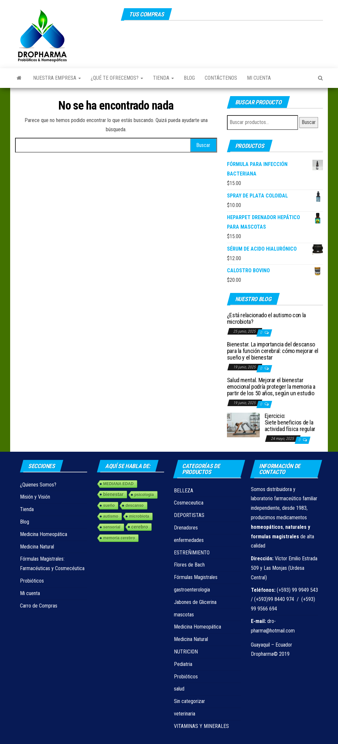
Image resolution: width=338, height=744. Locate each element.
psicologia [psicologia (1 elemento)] (144, 494)
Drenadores (186, 528)
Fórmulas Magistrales (195, 577)
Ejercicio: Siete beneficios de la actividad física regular (290, 422)
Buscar (309, 122)
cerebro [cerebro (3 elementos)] (139, 526)
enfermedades (189, 540)
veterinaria (184, 714)
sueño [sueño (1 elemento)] (109, 505)
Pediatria (183, 664)
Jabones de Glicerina (195, 602)
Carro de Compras (38, 606)
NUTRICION (186, 652)
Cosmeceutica (188, 503)
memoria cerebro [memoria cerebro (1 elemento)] (119, 538)
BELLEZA (183, 490)
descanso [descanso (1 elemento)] (134, 505)
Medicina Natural (37, 547)
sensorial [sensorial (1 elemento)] (112, 527)
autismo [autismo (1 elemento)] (110, 516)
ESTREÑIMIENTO (192, 552)
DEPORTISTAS (189, 515)
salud (179, 689)
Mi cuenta (259, 78)
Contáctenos (221, 78)
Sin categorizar (189, 701)
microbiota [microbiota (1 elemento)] (139, 516)
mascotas (184, 614)
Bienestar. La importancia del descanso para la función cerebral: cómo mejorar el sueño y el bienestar (272, 351)
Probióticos (32, 581)
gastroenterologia (192, 590)
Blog (189, 78)
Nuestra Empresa (57, 78)
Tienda (163, 78)
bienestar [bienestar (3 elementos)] (113, 494)
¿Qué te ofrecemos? (117, 78)
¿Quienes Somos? (38, 485)
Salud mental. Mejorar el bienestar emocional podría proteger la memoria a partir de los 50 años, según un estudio (271, 387)
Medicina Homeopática (43, 534)
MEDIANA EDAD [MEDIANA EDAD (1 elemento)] (118, 484)
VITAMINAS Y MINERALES (201, 726)
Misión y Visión (35, 497)
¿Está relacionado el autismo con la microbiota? (266, 318)
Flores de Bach (189, 565)
